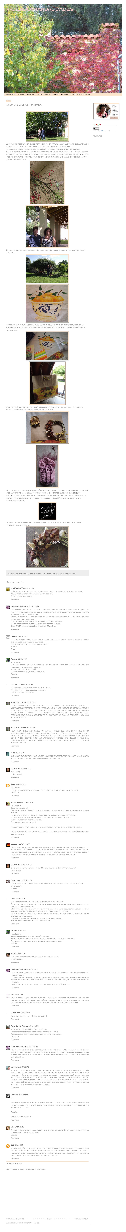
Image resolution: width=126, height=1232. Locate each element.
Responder (15, 599)
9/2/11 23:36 (33, 969)
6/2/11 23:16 (29, 802)
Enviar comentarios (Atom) (28, 1223)
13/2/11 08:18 (23, 1094)
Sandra (14, 659)
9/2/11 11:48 (21, 953)
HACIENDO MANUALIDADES (38, 9)
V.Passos (14, 1094)
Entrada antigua (81, 1219)
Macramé (56, 94)
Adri (12, 994)
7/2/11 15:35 (25, 844)
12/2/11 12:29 (33, 1046)
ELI (12, 1145)
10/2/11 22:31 (25, 1013)
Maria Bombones (17, 802)
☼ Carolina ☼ (16, 768)
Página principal (11, 94)
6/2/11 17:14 (27, 768)
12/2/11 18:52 (24, 1067)
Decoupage (21, 94)
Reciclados (64, 94)
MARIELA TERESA (18, 702)
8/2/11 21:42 (22, 931)
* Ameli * (14, 636)
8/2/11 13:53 (27, 865)
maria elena (16, 844)
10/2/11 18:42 (19, 994)
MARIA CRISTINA (18, 588)
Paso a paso (30, 94)
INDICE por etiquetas (83, 94)
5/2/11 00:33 (34, 606)
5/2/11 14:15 (30, 684)
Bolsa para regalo (21, 574)
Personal (67, 574)
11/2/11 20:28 (33, 1026)
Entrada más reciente (15, 1219)
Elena (13, 753)
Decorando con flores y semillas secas (50, 574)
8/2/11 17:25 (20, 898)
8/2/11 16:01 (27, 880)
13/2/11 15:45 (19, 1127)
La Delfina (15, 1067)
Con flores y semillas (43, 94)
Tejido (72, 94)
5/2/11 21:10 (20, 753)
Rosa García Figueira (19, 1026)
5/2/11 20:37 (31, 702)
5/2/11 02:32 (22, 659)
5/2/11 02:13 (22, 636)
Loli (12, 1127)
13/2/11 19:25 (19, 1145)
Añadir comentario (14, 1163)
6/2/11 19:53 (21, 784)
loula (13, 898)
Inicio (49, 1219)
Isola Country (16, 880)
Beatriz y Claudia (18, 684)
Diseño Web (15, 1013)
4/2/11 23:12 (30, 588)
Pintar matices (82, 154)
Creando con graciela (19, 606)
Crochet (32, 574)
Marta (13, 953)
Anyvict (14, 784)
